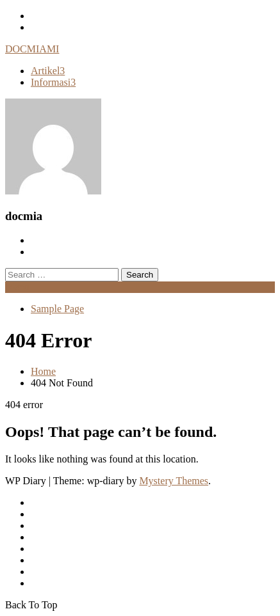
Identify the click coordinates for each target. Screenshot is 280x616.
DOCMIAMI (32, 48)
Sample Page (57, 308)
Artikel (48, 70)
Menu (17, 286)
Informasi (53, 82)
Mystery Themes (173, 480)
